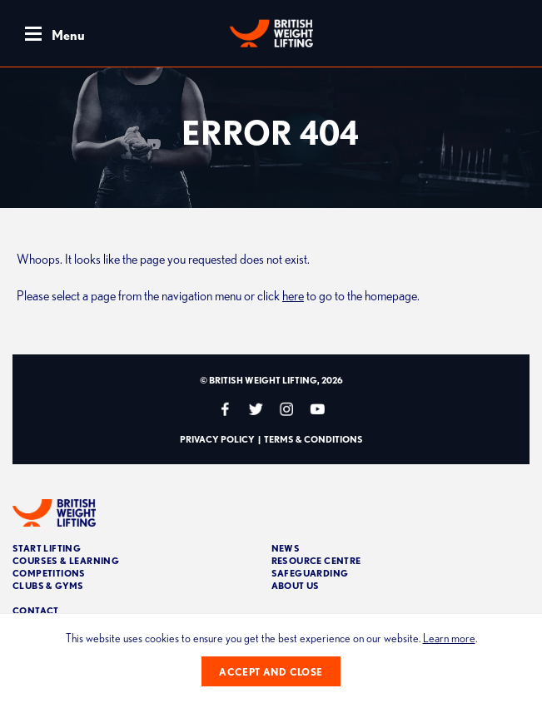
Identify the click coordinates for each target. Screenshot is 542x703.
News (286, 547)
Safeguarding (310, 572)
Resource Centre (316, 560)
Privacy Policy (217, 438)
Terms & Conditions (313, 438)
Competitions (49, 572)
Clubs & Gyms (48, 585)
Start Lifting (46, 547)
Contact (35, 610)
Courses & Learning (65, 560)
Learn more (449, 638)
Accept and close (270, 671)
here (293, 295)
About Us (295, 585)
